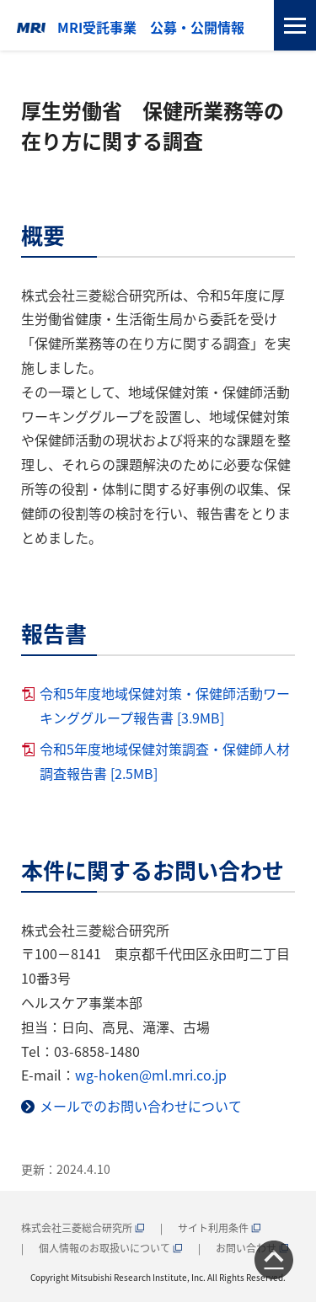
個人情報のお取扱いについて (111, 1248)
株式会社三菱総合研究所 (83, 1227)
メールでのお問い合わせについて (141, 1106)
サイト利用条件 (219, 1227)
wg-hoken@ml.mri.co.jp (151, 1075)
